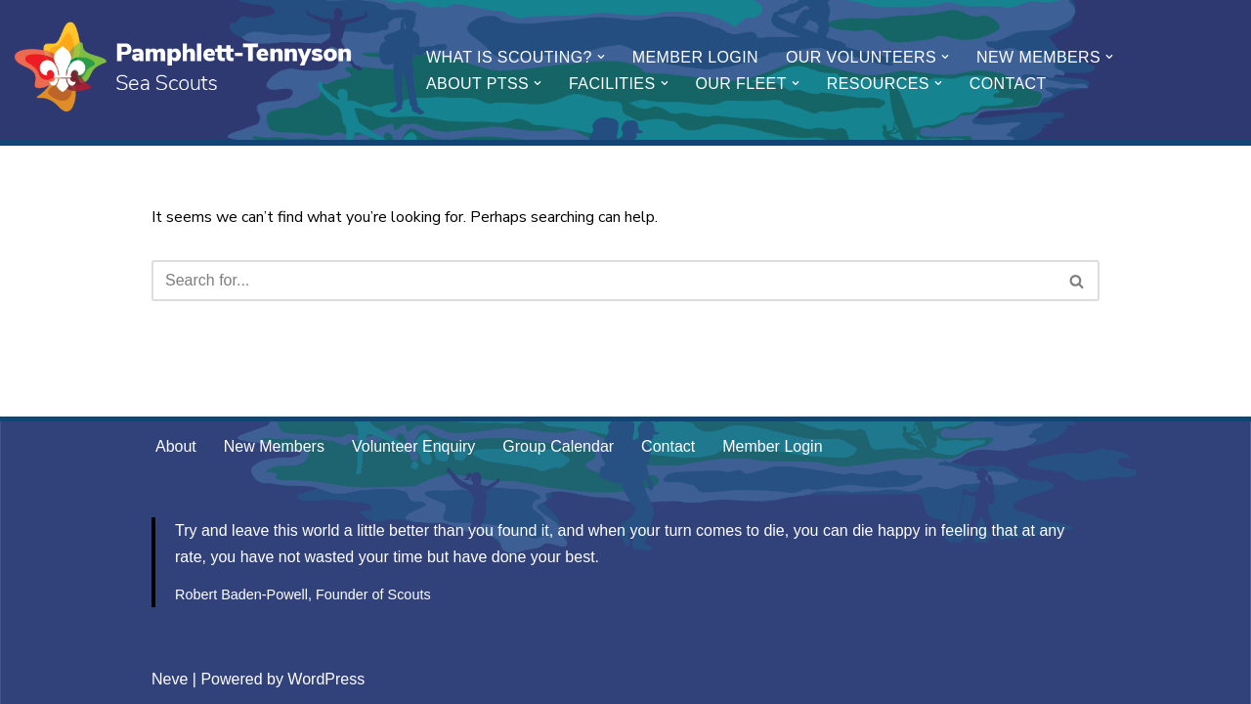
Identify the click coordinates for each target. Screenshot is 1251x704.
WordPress (326, 679)
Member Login (695, 57)
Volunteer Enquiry (413, 446)
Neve (169, 679)
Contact (1008, 83)
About (175, 446)
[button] (601, 57)
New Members (274, 446)
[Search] (603, 280)
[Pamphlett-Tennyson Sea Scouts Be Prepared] (186, 70)
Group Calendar (558, 446)
